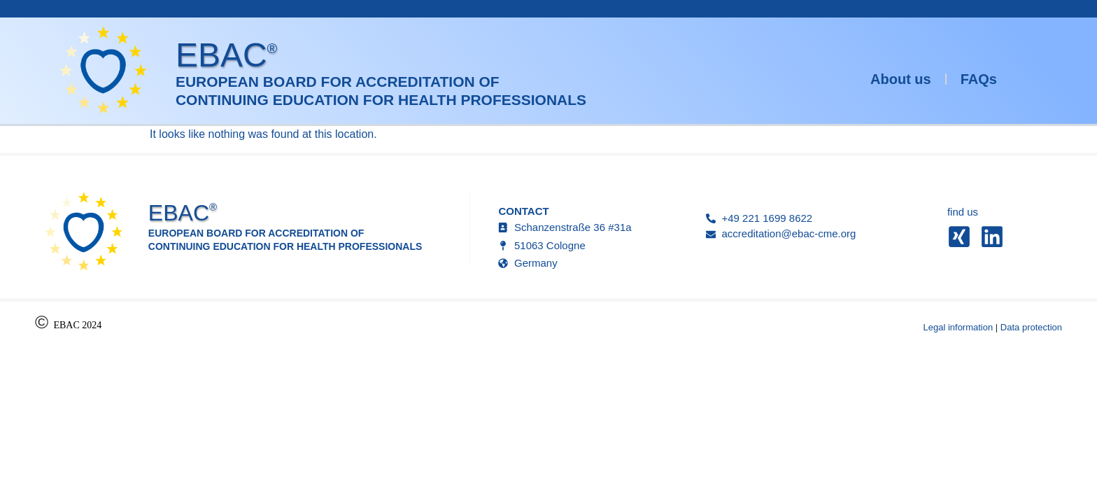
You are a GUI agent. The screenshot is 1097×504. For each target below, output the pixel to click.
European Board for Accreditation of (338, 82)
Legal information (958, 327)
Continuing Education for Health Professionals (381, 100)
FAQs (979, 79)
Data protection (1031, 327)
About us (900, 79)
